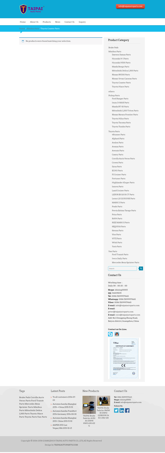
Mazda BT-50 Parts (122, 107)
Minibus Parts (27, 28)
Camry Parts (119, 154)
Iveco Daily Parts (121, 258)
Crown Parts (119, 162)
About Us (28, 22)
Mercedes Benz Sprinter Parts (127, 262)
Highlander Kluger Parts (125, 182)
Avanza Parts (119, 147)
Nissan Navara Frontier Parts (127, 115)
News (52, 22)
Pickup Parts (115, 95)
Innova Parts (119, 186)
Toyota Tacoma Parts (123, 123)
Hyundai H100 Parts (123, 63)
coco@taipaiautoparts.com (129, 312)
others (113, 91)
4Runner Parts (120, 135)
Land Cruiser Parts (122, 190)
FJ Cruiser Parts (121, 174)
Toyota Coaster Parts (123, 83)
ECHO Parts (119, 170)
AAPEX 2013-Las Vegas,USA (62, 423)
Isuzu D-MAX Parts (122, 103)
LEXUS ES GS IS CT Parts (125, 194)
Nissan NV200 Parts (122, 75)
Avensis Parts (120, 151)
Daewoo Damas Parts (123, 55)
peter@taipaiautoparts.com (130, 308)
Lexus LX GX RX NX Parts (125, 198)
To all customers (57, 399)
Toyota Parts (115, 131)
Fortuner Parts (120, 178)
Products (41, 22)
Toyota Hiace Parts (122, 87)
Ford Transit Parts (122, 254)
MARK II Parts (120, 202)
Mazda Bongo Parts (122, 67)
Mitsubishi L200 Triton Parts (127, 111)
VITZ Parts (118, 238)
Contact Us (64, 22)
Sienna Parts (119, 230)
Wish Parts (119, 242)
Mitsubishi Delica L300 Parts (127, 71)
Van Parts (114, 251)
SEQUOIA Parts (120, 226)
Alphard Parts (120, 139)
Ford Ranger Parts (122, 99)
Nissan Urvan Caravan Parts (126, 79)
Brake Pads (115, 47)
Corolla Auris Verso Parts (125, 158)
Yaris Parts (118, 246)
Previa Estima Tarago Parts (126, 210)
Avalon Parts (119, 143)
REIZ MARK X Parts (122, 222)
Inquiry (76, 22)
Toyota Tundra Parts (123, 127)
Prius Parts (118, 214)
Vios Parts (118, 234)
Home (17, 22)
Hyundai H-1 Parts (122, 59)
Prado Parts (119, 206)
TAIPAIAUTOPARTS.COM (64, 446)
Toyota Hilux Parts (122, 119)
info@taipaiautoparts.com (129, 305)
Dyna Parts (118, 166)
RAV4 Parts (119, 218)
